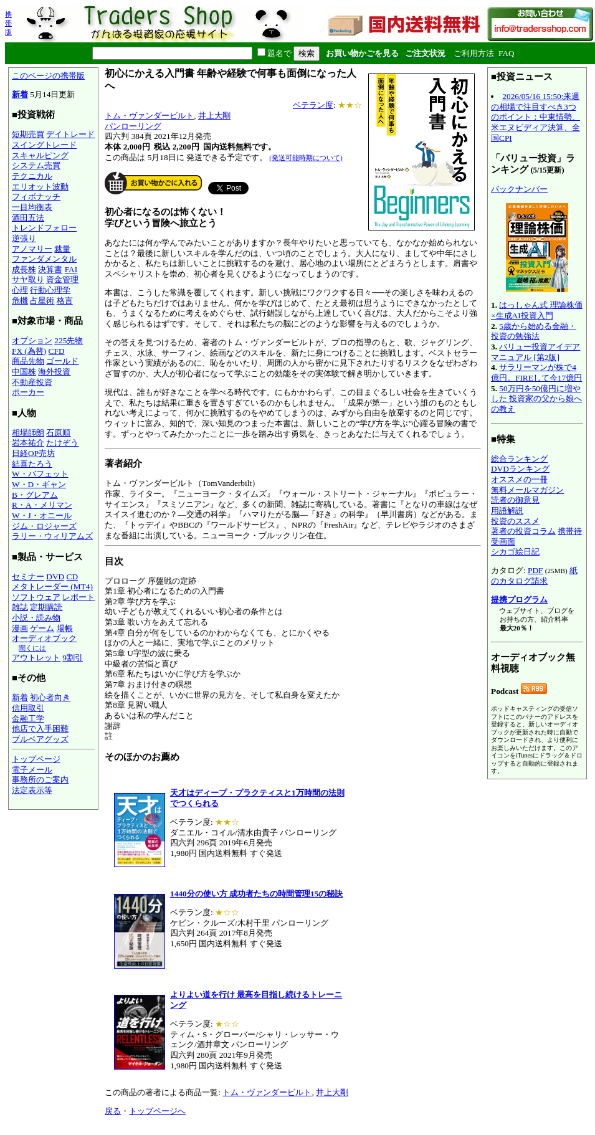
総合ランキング (519, 458)
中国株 (24, 371)
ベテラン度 (313, 105)
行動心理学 (50, 290)
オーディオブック (44, 638)
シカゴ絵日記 (515, 551)
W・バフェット (40, 473)
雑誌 (20, 607)
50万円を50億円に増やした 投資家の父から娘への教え (536, 399)
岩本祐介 (28, 442)
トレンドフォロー (44, 227)
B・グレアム (35, 495)
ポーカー (28, 392)
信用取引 (28, 708)
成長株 (24, 269)
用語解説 (507, 510)
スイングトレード (44, 145)
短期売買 (28, 134)
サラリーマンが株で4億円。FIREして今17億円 (536, 372)
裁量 (62, 249)
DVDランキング (520, 468)
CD (73, 576)
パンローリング (133, 126)
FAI (71, 269)
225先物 (68, 340)
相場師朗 (28, 432)
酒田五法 (28, 217)
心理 (20, 290)
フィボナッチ (36, 196)
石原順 (58, 432)
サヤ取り (28, 279)
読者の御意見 (515, 500)
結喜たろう (32, 463)
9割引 (72, 657)
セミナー (28, 576)
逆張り (24, 238)
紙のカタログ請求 (534, 576)
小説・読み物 (36, 617)
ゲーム (42, 628)
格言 (65, 300)
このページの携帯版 (48, 75)
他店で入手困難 (40, 728)
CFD (57, 351)
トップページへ (157, 1111)
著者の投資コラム (523, 531)
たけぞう (62, 442)
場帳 (65, 628)
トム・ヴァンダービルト (149, 115)
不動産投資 (32, 382)
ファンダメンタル (44, 259)
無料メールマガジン (527, 490)
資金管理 (62, 279)
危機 (20, 300)
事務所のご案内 (40, 779)
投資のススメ (515, 521)
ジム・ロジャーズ (44, 526)
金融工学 (28, 718)
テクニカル (32, 176)
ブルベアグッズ (40, 739)
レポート (78, 597)
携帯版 (8, 23)
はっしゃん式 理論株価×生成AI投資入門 (537, 310)
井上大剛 (214, 115)
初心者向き (50, 697)
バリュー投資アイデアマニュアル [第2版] (535, 352)
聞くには (32, 648)
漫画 (20, 628)
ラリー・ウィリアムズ (52, 536)
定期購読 (46, 607)
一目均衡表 (32, 207)
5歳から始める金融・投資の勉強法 (533, 331)
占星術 (42, 300)
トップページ (36, 759)
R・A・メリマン (42, 505)
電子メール (32, 769)
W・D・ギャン (39, 484)
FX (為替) (29, 351)
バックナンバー (519, 189)
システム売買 (36, 165)
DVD (55, 576)
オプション (32, 340)
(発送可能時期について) (305, 157)
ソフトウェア (36, 597)
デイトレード (70, 134)
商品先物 (28, 361)
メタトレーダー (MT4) (52, 586)
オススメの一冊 (519, 479)
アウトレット (36, 657)
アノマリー (32, 249)
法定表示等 (32, 790)
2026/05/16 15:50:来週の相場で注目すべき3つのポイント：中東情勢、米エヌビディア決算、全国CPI (535, 117)
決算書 (50, 269)
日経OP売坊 (33, 453)
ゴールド (62, 361)
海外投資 (54, 371)
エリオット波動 (40, 186)
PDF (535, 570)
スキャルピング (40, 155)
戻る (113, 1111)
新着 (20, 94)
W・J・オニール (42, 515)
